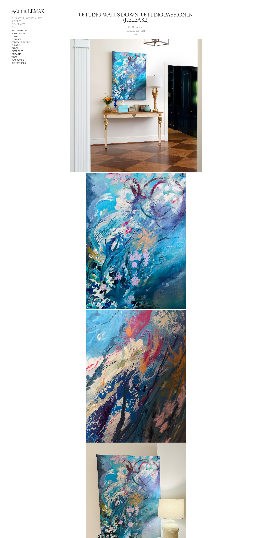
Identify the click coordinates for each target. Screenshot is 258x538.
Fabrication (18, 60)
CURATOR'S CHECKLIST (27, 18)
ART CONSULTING (20, 30)
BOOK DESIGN (18, 33)
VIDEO (14, 57)
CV (13, 27)
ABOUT (16, 21)
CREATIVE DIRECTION (21, 42)
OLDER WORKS (19, 63)
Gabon (15, 48)
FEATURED (17, 39)
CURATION (16, 45)
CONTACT (18, 24)
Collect (16, 36)
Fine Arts (16, 54)
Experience (17, 51)
